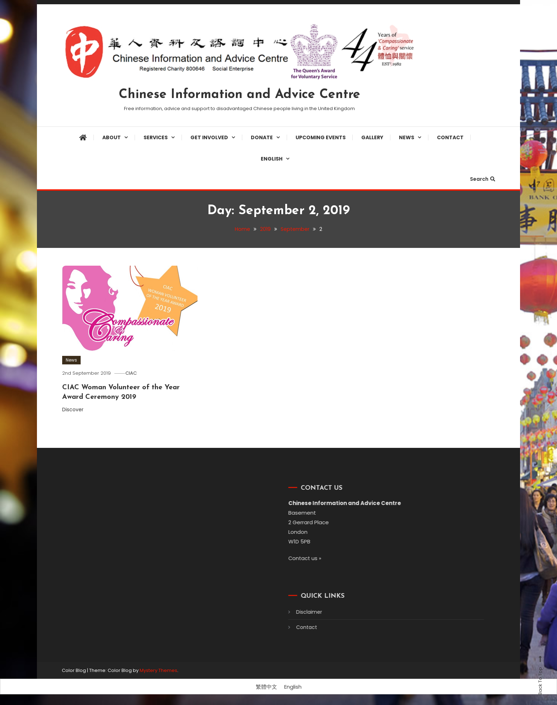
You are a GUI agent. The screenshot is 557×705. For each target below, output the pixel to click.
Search (482, 179)
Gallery (372, 137)
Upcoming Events (321, 137)
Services (156, 137)
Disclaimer (299, 611)
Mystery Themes (158, 670)
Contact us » (295, 558)
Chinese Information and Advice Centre (239, 94)
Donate (262, 137)
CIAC (133, 373)
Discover (77, 409)
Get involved (209, 137)
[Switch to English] (293, 687)
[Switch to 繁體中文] (266, 687)
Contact (450, 137)
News (406, 137)
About (111, 137)
